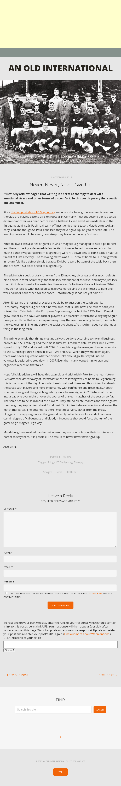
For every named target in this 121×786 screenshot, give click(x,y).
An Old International (60, 68)
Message (9, 509)
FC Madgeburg (64, 462)
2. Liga (51, 462)
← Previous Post (16, 675)
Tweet (59, 472)
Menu (60, 52)
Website (8, 581)
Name (8, 552)
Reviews (66, 456)
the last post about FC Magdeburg (33, 212)
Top (60, 772)
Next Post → (108, 675)
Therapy (78, 462)
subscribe (95, 593)
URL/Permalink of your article (22, 638)
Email (8, 567)
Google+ (48, 472)
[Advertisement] (60, 24)
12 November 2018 (60, 177)
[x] (15, 446)
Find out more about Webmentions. (87, 634)
